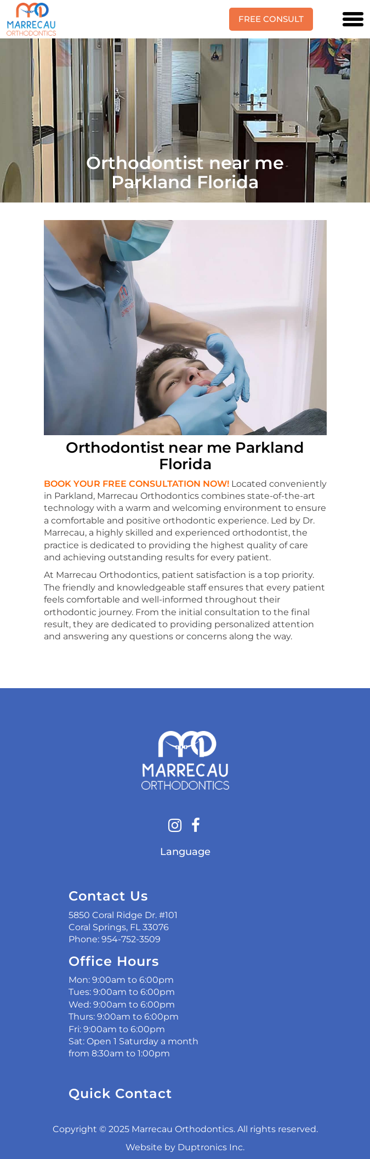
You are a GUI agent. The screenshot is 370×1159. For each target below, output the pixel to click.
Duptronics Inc (210, 1147)
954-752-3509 (131, 939)
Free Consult (271, 19)
